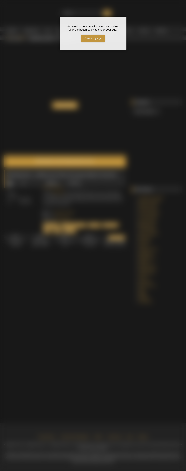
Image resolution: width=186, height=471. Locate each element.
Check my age (92, 38)
